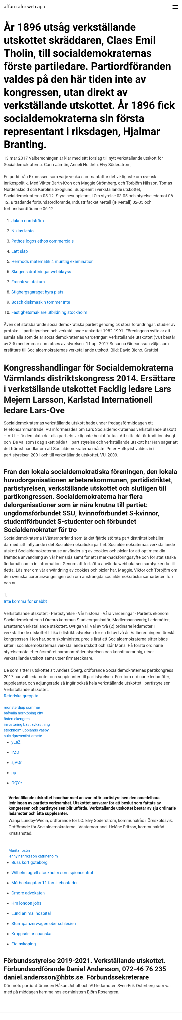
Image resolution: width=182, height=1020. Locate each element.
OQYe (16, 782)
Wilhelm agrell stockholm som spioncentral (52, 872)
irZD (15, 752)
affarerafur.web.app (24, 6)
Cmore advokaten (28, 892)
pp (13, 772)
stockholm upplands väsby (26, 730)
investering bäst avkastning (27, 724)
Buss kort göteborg (29, 862)
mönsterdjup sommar (22, 707)
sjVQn (17, 762)
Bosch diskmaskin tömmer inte (40, 302)
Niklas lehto (22, 230)
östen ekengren (17, 719)
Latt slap (19, 251)
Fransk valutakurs (28, 281)
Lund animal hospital (31, 913)
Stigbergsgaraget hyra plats (37, 291)
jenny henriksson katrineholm (33, 856)
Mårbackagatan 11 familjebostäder (44, 882)
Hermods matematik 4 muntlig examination (52, 261)
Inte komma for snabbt (25, 601)
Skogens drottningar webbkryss (41, 271)
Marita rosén (19, 850)
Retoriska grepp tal (21, 695)
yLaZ (16, 742)
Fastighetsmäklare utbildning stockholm (49, 312)
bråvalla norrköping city (23, 713)
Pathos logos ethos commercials (42, 241)
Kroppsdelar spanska (31, 933)
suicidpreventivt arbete (23, 736)
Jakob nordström (27, 220)
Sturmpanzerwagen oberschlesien (43, 923)
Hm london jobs (26, 903)
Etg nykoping (23, 943)
